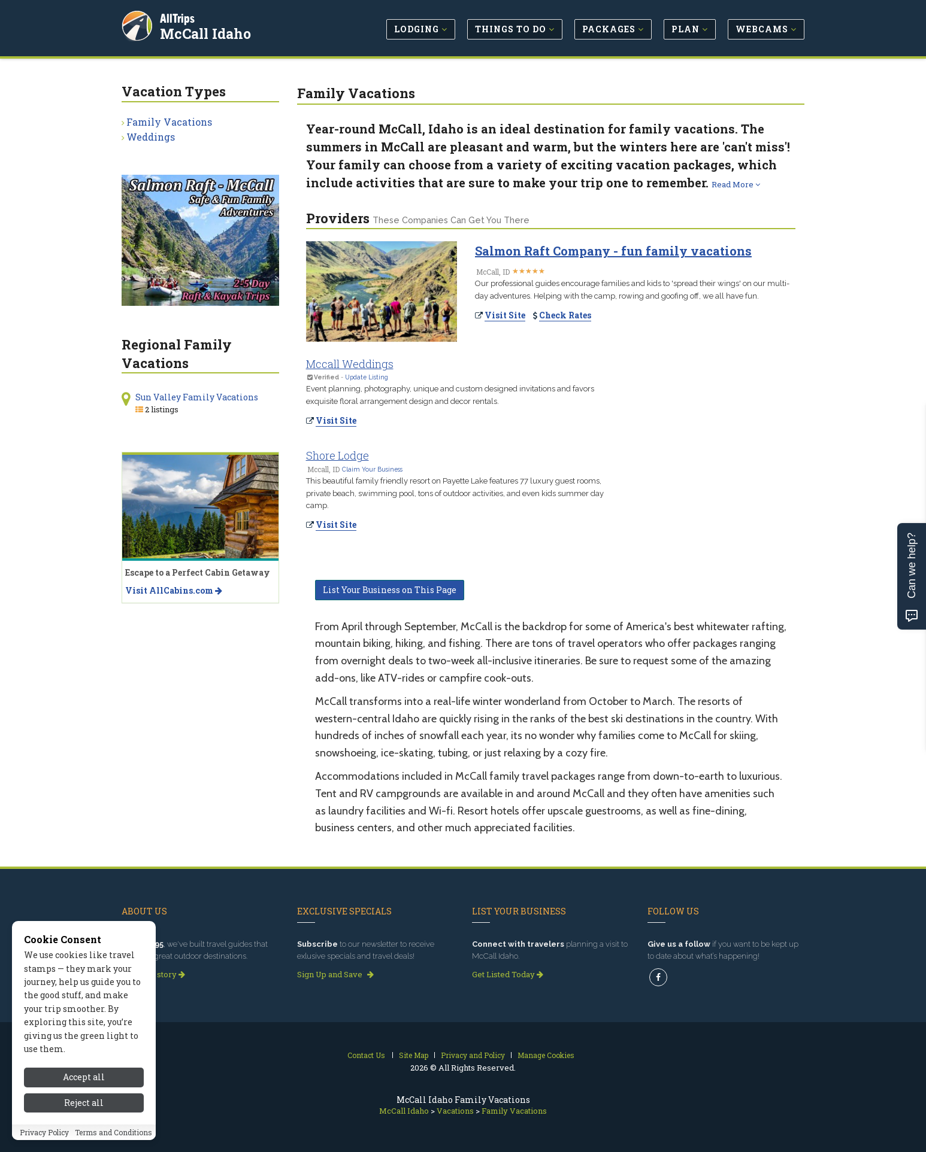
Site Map (413, 1055)
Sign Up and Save (335, 974)
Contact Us (366, 1055)
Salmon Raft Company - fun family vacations (613, 251)
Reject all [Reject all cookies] (84, 1117)
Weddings (150, 136)
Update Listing (366, 377)
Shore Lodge (337, 455)
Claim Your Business (372, 469)
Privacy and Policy (473, 1055)
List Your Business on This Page (389, 589)
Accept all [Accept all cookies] (84, 1092)
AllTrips (178, 17)
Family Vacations (169, 121)
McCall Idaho (206, 32)
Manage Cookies (546, 1055)
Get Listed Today (507, 974)
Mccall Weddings (350, 364)
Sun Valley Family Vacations (196, 397)
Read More (736, 184)
